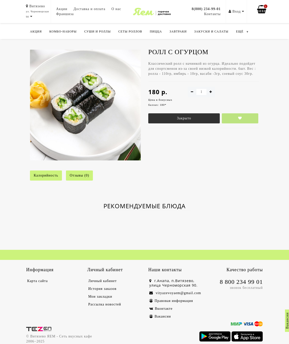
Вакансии (160, 316)
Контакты (212, 14)
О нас (116, 9)
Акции (61, 9)
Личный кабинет (102, 281)
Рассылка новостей (104, 304)
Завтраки (178, 31)
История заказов (102, 289)
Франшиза (65, 14)
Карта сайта (37, 281)
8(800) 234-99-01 (206, 9)
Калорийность (46, 175)
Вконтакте (160, 309)
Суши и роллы (97, 31)
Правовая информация (171, 301)
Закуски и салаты (211, 31)
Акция (36, 31)
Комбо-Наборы (63, 31)
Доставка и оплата (89, 9)
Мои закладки (100, 296)
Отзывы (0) (79, 175)
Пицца (156, 31)
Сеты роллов (130, 31)
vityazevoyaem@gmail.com (175, 293)
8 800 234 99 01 (241, 282)
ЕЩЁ (239, 31)
